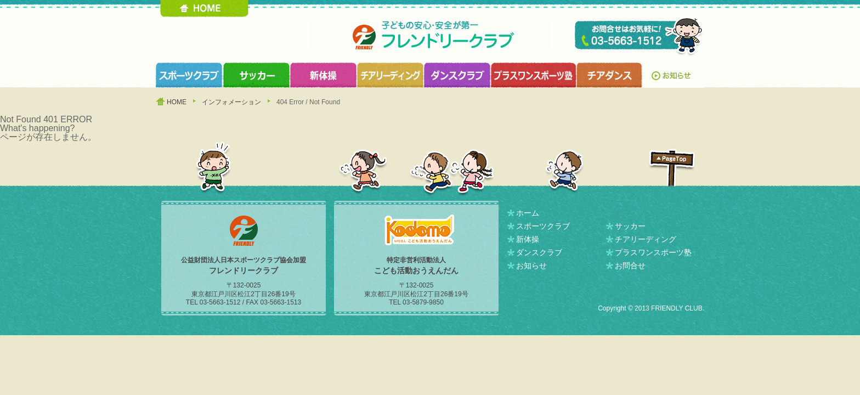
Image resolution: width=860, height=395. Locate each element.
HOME (204, 8)
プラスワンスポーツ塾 (533, 75)
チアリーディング (645, 239)
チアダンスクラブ (609, 75)
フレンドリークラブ (430, 35)
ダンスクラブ (456, 75)
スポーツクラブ (189, 75)
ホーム (527, 212)
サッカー (630, 226)
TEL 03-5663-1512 (639, 37)
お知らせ (673, 75)
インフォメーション (231, 102)
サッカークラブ (256, 75)
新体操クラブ (323, 75)
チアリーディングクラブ (390, 75)
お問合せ (630, 265)
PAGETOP (672, 167)
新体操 (527, 239)
